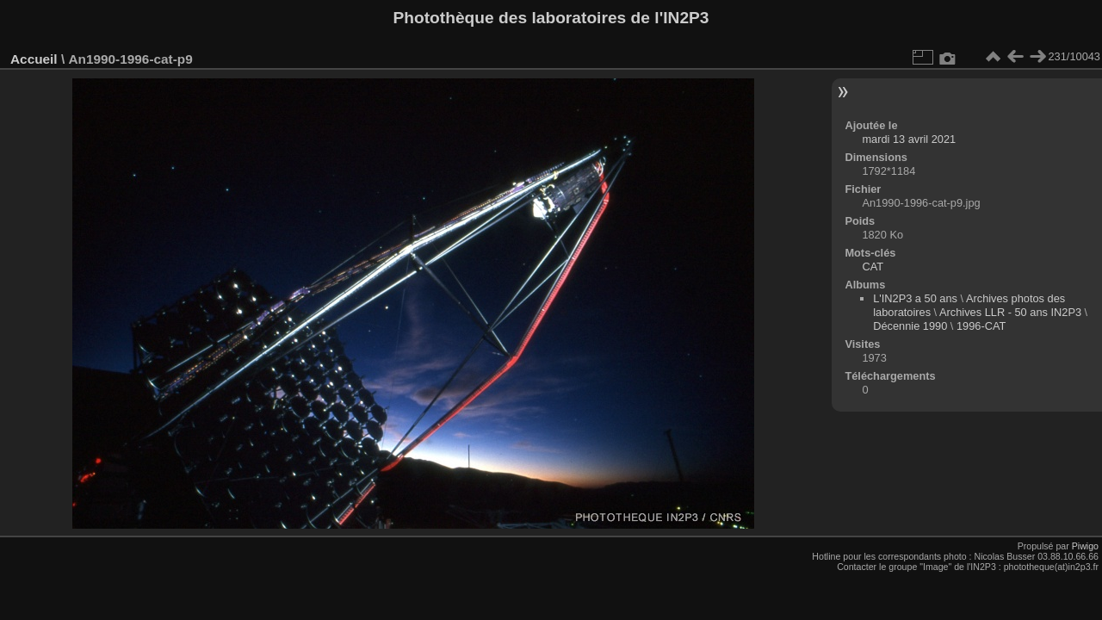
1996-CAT (981, 325)
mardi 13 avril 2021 (909, 139)
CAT (872, 266)
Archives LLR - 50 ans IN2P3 (1010, 312)
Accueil (34, 59)
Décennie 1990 (910, 325)
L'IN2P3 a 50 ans (915, 298)
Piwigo (1085, 546)
